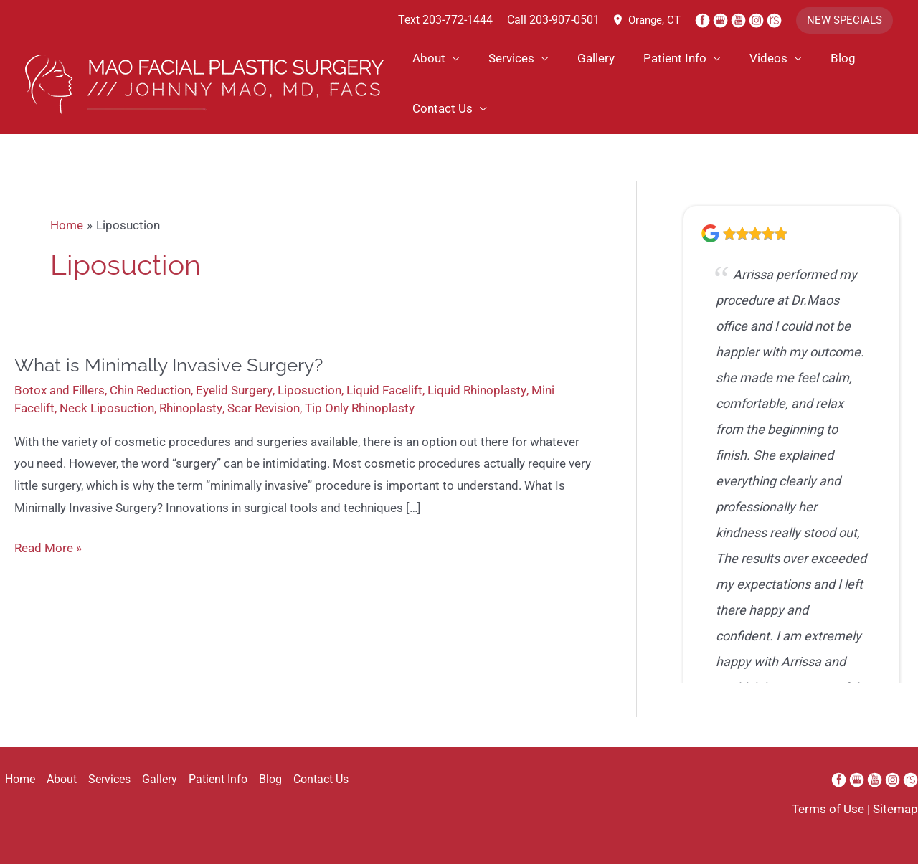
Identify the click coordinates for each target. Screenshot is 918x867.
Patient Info (640, 59)
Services (498, 59)
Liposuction (309, 395)
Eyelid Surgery (234, 395)
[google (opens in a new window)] (722, 20)
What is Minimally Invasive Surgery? (168, 370)
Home (15, 783)
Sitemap (895, 812)
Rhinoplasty (190, 413)
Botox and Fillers (59, 395)
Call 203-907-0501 (553, 20)
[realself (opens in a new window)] (774, 20)
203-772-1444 (457, 20)
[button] (844, 20)
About (426, 59)
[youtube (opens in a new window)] (740, 20)
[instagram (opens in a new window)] (758, 20)
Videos (723, 59)
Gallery (572, 59)
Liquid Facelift (384, 395)
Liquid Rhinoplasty (476, 395)
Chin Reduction (150, 395)
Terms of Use (828, 812)
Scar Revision (263, 413)
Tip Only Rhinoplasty (359, 413)
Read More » (48, 557)
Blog (787, 59)
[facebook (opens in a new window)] (704, 20)
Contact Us (440, 110)
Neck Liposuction (107, 413)
